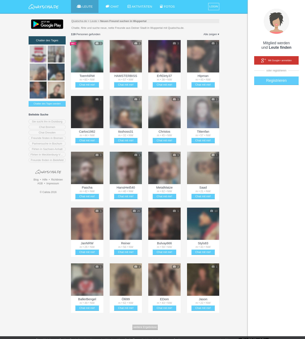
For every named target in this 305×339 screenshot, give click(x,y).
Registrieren (276, 80)
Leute (93, 21)
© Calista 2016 (48, 192)
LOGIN (213, 6)
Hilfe (44, 179)
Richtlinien (57, 179)
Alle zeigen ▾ (211, 34)
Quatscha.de (79, 21)
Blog (36, 179)
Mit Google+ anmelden (276, 60)
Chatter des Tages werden (47, 103)
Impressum (52, 183)
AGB (40, 183)
